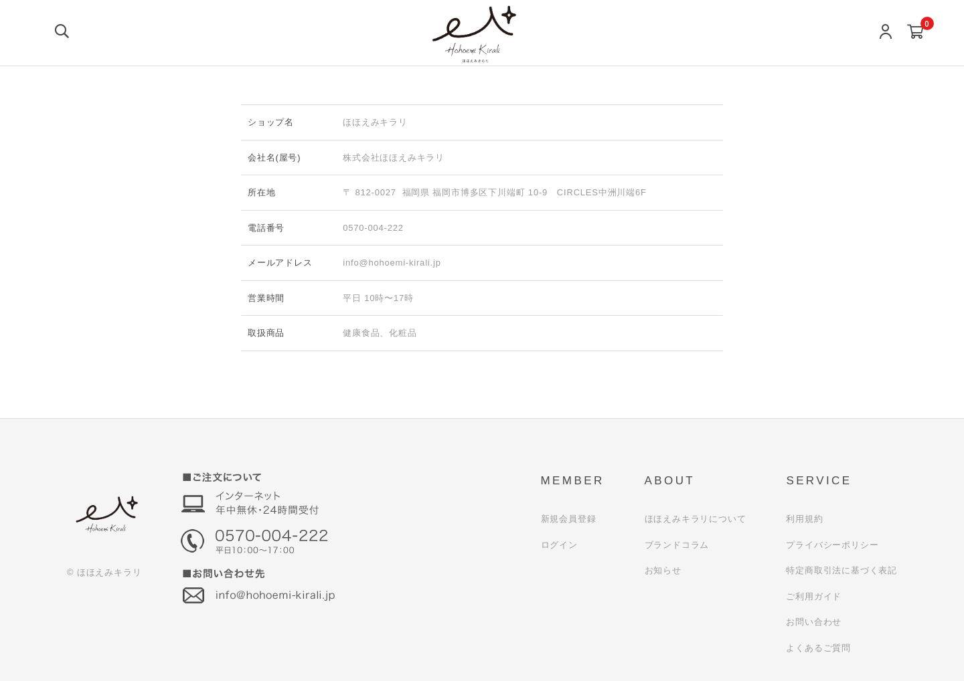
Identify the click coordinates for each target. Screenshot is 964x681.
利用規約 (804, 519)
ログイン (559, 545)
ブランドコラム (677, 545)
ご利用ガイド (813, 596)
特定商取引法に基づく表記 (841, 570)
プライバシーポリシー (832, 545)
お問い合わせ (813, 622)
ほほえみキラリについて (695, 519)
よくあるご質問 (818, 648)
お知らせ (663, 570)
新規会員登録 (568, 519)
